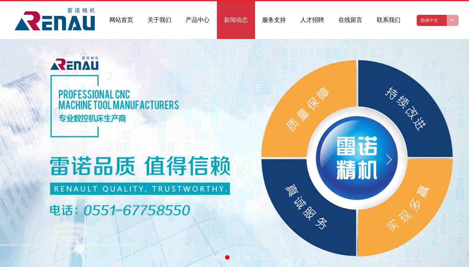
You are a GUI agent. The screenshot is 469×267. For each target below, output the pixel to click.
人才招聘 (312, 20)
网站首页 (121, 20)
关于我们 (159, 20)
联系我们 (388, 20)
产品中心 (197, 20)
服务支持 (274, 20)
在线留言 (350, 20)
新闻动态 (236, 20)
